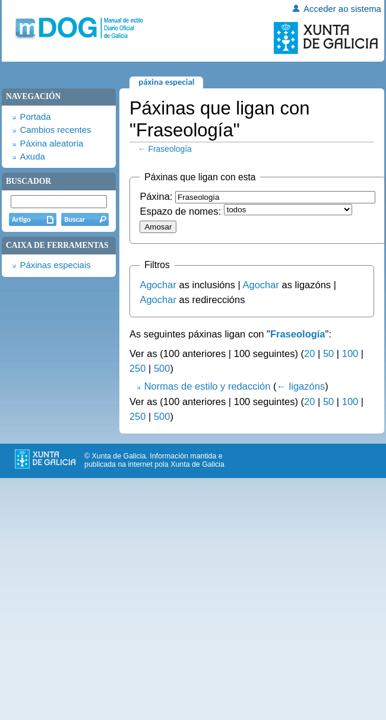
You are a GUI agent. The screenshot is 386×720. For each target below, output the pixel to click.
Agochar (158, 284)
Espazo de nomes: (180, 211)
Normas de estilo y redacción (207, 386)
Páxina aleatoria (51, 143)
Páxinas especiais (55, 265)
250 (137, 368)
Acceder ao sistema (342, 9)
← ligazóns (301, 386)
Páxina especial (166, 82)
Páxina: (156, 196)
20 (309, 353)
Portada (35, 117)
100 (350, 353)
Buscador (28, 181)
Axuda (32, 156)
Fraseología (170, 149)
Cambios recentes (55, 130)
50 (328, 353)
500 (162, 368)
